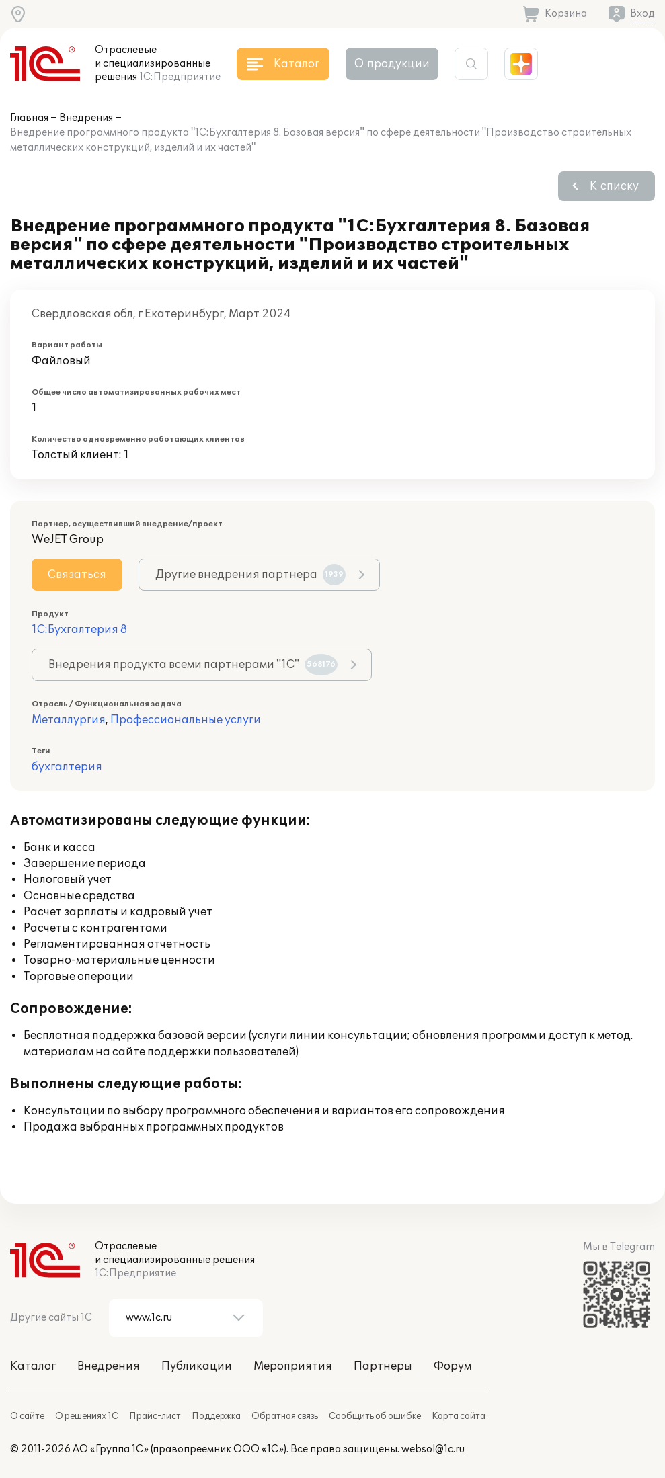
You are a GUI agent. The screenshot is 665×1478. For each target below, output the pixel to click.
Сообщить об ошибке (375, 1416)
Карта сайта (458, 1416)
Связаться (77, 574)
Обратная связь (284, 1416)
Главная (29, 118)
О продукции (392, 64)
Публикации (196, 1366)
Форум (452, 1366)
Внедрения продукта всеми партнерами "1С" (193, 664)
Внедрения (86, 118)
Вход (642, 13)
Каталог (33, 1366)
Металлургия (69, 720)
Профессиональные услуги (185, 720)
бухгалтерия (67, 767)
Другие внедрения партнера (250, 574)
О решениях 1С (86, 1416)
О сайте (27, 1416)
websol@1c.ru (433, 1449)
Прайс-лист (155, 1416)
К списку (614, 186)
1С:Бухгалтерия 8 (79, 630)
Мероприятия (292, 1366)
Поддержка (216, 1416)
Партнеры (383, 1366)
